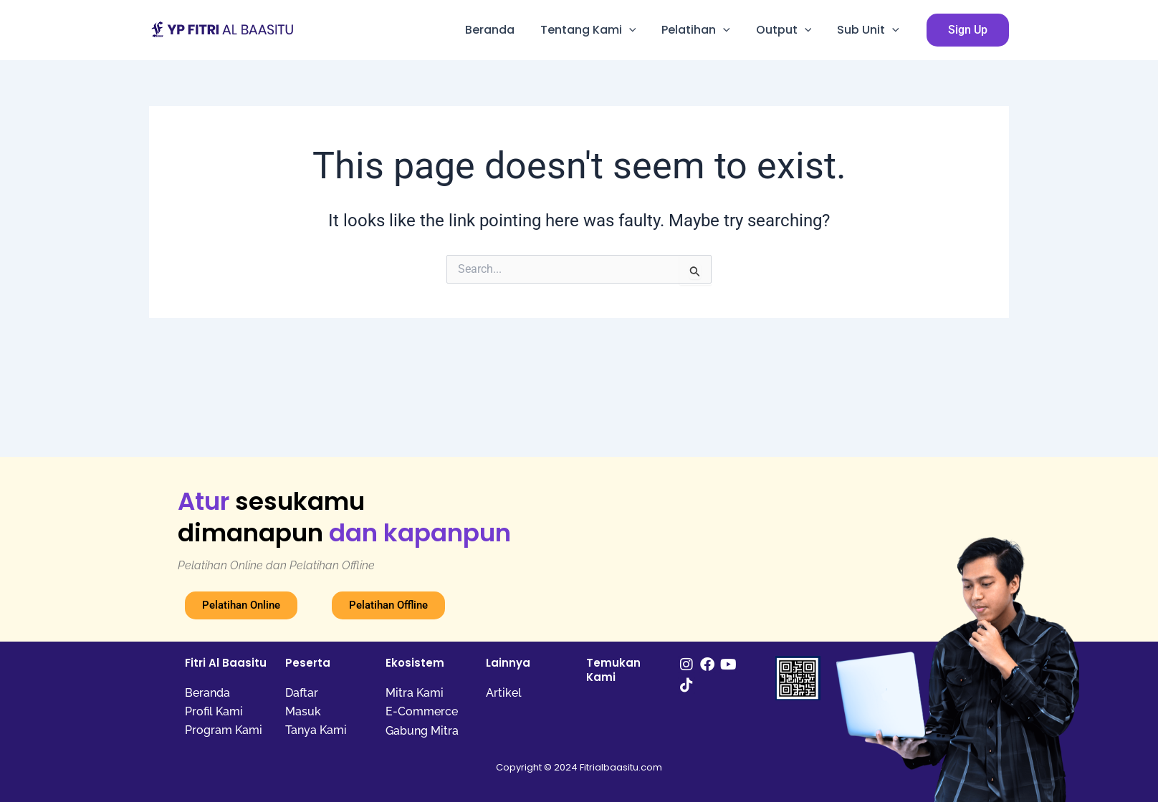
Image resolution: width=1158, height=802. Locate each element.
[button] (968, 30)
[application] (639, 30)
